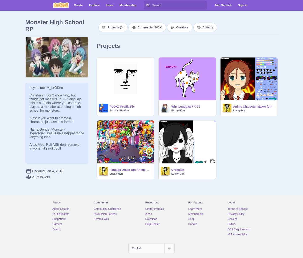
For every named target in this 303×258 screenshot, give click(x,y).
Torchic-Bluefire (119, 110)
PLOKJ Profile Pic (122, 106)
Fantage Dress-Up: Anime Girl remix (131, 169)
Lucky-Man (239, 110)
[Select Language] (151, 248)
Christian (177, 169)
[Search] (148, 5)
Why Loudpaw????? (185, 106)
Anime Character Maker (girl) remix (254, 106)
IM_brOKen (178, 110)
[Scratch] (60, 5)
